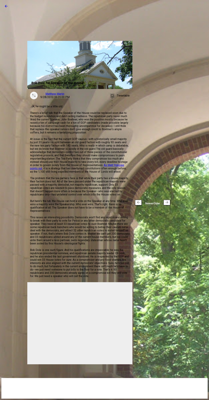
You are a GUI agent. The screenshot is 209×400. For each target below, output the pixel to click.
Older (161, 202)
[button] (6, 7)
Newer (144, 202)
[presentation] (138, 202)
